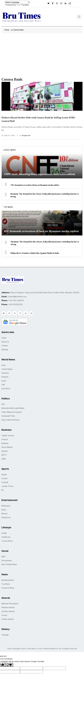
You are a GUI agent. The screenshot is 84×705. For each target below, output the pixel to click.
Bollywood (6, 506)
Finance (5, 439)
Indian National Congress (12, 412)
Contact (5, 346)
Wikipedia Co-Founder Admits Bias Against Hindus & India (34, 253)
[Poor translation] (9, 665)
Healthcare (6, 537)
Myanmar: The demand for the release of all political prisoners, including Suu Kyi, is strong (44, 195)
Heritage (5, 635)
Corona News (7, 541)
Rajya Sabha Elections (11, 420)
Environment (7, 560)
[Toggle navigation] (78, 16)
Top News (8, 207)
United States (7, 369)
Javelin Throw (7, 486)
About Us (5, 342)
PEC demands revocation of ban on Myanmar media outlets (35, 185)
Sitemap (5, 349)
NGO (3, 557)
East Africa (6, 388)
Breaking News (8, 580)
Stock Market (7, 447)
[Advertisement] (42, 52)
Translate (23, 5)
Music (4, 510)
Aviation (5, 451)
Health (4, 533)
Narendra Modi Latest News (13, 408)
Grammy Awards (8, 611)
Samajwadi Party (8, 416)
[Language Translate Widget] (17, 2)
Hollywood (6, 517)
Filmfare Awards (8, 607)
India (3, 365)
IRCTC (4, 455)
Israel (4, 381)
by (23, 135)
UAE (3, 385)
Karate (4, 474)
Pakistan (5, 377)
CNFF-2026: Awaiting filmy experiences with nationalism (39, 174)
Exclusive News (8, 588)
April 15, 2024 (8, 135)
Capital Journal (8, 435)
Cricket (4, 478)
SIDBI (4, 459)
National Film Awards (10, 603)
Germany (5, 373)
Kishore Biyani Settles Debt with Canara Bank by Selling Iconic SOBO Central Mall (38, 119)
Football (5, 482)
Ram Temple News (9, 564)
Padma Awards (8, 619)
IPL (3, 490)
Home (6, 30)
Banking (5, 443)
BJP (3, 404)
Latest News (10, 150)
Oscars (4, 615)
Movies (5, 513)
